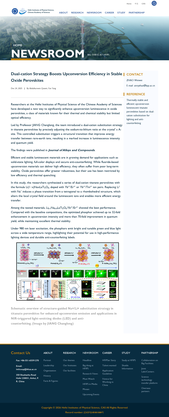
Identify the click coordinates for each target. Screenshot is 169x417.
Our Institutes (69, 365)
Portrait (47, 360)
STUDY (121, 12)
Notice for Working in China (107, 381)
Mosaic (86, 389)
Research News (90, 373)
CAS (143, 4)
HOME (17, 45)
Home (129, 4)
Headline (87, 360)
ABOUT (63, 12)
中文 (136, 4)
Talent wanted (109, 365)
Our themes (69, 360)
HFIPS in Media (90, 384)
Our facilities (69, 370)
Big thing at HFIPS (98, 54)
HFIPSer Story (109, 360)
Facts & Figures (51, 380)
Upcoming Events (91, 394)
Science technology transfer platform (149, 379)
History (47, 375)
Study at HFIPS (129, 360)
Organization (50, 370)
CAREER (109, 12)
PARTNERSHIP (137, 12)
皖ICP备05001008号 (94, 412)
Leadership (49, 365)
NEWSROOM (94, 12)
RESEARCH (77, 12)
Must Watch (89, 378)
